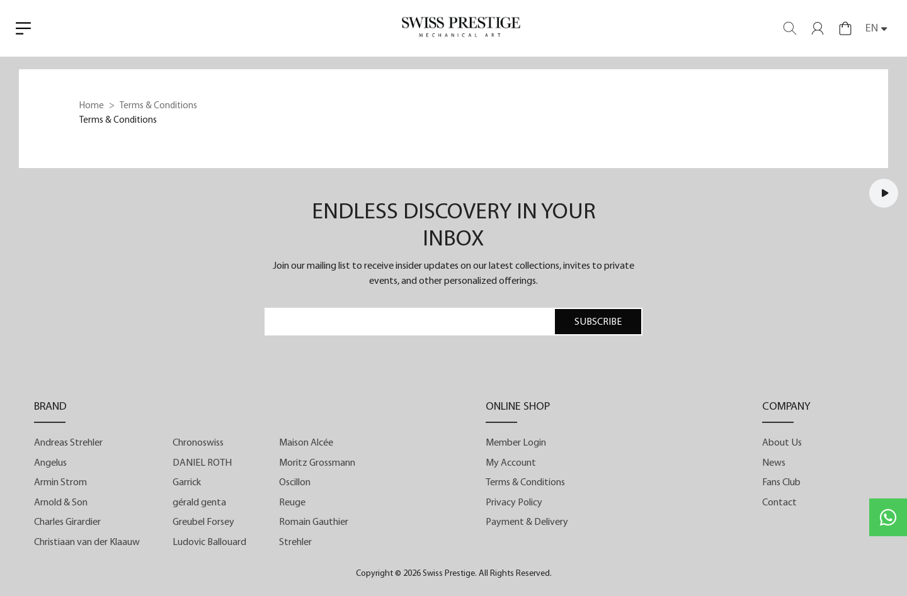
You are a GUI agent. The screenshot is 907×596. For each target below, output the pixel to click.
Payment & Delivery (527, 522)
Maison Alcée (306, 443)
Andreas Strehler (68, 443)
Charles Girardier (67, 522)
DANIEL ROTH (202, 463)
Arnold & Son (61, 503)
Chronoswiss (198, 443)
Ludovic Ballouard (209, 542)
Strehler (295, 542)
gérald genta (199, 503)
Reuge (292, 503)
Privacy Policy (514, 503)
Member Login (516, 443)
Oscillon (295, 483)
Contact (779, 503)
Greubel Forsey (203, 522)
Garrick (187, 483)
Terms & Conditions (525, 483)
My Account (511, 463)
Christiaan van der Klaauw (87, 542)
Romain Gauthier (313, 522)
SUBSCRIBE (598, 322)
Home (91, 106)
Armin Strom (60, 483)
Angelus (50, 463)
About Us (782, 443)
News (773, 463)
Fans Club (781, 483)
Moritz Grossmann (317, 463)
